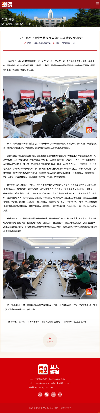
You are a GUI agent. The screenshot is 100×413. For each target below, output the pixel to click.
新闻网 (9, 24)
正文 (29, 24)
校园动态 (19, 24)
